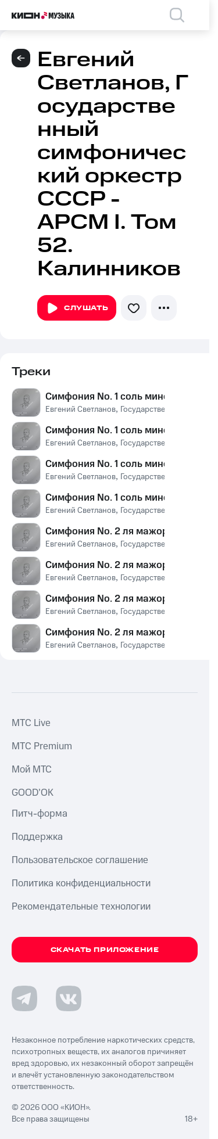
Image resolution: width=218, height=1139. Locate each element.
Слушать (76, 308)
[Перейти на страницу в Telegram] (24, 998)
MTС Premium (42, 746)
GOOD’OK (32, 793)
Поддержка (37, 837)
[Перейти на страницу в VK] (68, 998)
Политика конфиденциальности (81, 883)
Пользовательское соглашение (80, 860)
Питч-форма (39, 814)
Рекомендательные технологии (81, 907)
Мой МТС (32, 770)
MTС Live (31, 723)
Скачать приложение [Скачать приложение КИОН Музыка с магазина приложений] (105, 950)
